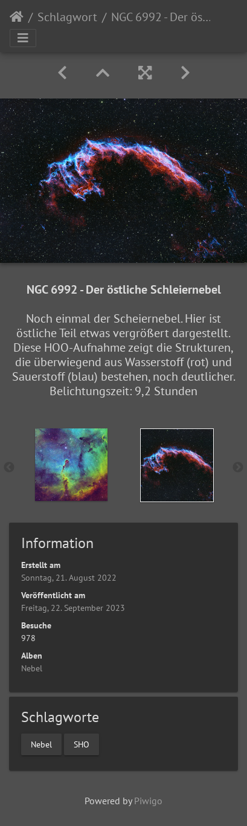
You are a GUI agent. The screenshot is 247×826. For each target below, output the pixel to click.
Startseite (17, 17)
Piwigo (148, 801)
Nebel (31, 668)
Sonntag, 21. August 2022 (69, 577)
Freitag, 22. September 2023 (73, 607)
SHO (81, 744)
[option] (71, 464)
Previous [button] (9, 468)
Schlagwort (67, 17)
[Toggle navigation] (23, 38)
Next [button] (238, 468)
